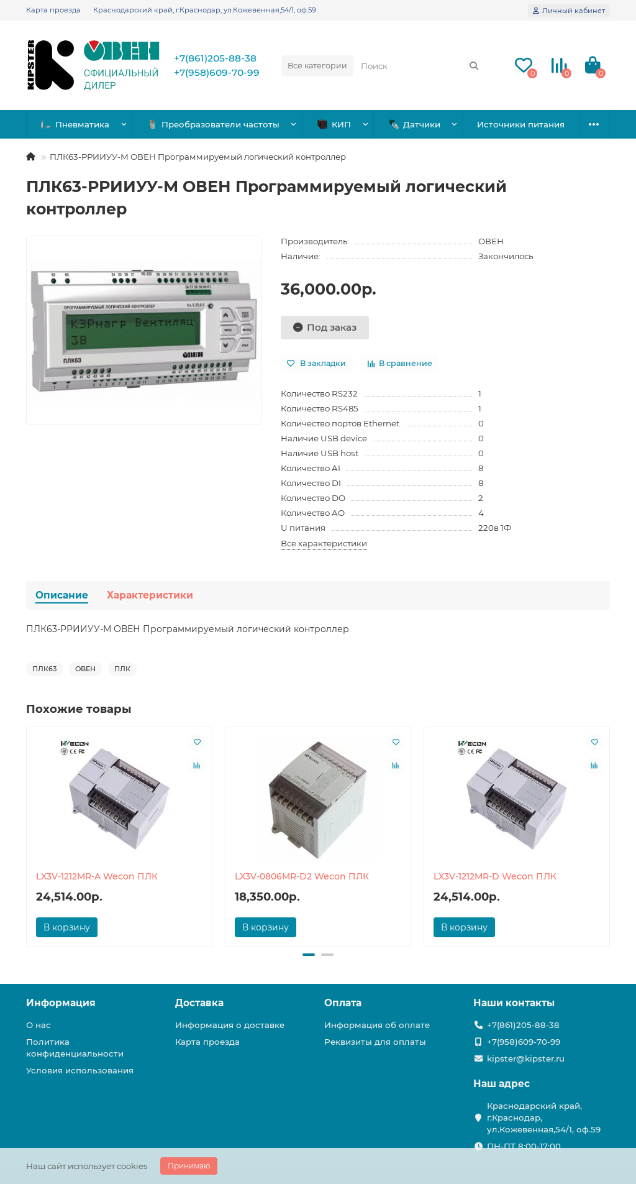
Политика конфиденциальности (75, 1047)
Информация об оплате (377, 1025)
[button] (308, 954)
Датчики (414, 124)
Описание (61, 595)
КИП (334, 124)
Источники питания (521, 124)
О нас (38, 1025)
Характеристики (150, 595)
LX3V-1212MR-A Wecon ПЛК (97, 876)
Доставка (199, 1003)
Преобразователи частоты (213, 124)
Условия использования (80, 1070)
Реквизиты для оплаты (375, 1042)
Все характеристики (324, 543)
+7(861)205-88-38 (215, 58)
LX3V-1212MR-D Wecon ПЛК (495, 876)
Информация (61, 1003)
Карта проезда (53, 10)
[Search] (420, 65)
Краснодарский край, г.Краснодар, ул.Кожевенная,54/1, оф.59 (204, 10)
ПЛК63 (44, 668)
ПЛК (122, 668)
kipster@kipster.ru (526, 1058)
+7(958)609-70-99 (217, 72)
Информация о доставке (229, 1025)
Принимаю (189, 1165)
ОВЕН (491, 241)
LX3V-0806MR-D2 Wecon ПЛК (302, 876)
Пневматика (75, 124)
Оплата (342, 1003)
